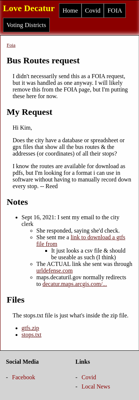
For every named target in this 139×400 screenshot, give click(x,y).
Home (70, 10)
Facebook (23, 377)
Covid (92, 10)
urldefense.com (54, 270)
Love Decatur (28, 8)
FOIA (114, 10)
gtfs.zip (30, 328)
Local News (96, 386)
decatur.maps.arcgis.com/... (74, 284)
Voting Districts (26, 25)
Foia (11, 45)
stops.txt (31, 334)
